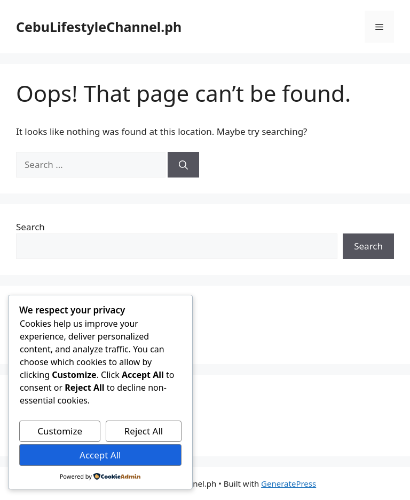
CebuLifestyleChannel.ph (99, 27)
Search (30, 227)
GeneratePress (288, 483)
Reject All (143, 431)
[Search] (183, 165)
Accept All (100, 455)
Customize (59, 431)
